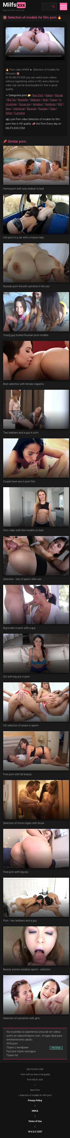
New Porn (37, 95)
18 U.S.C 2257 (35, 1131)
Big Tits (11, 99)
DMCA (35, 1111)
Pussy (53, 99)
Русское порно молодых (21, 1051)
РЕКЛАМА (56, 1048)
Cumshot (19, 113)
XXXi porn (12, 1043)
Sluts (53, 108)
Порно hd (12, 1055)
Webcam (35, 99)
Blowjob (31, 108)
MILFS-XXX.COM (35, 1069)
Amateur (38, 104)
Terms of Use (35, 1121)
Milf (60, 104)
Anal (45, 99)
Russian (43, 108)
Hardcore (50, 104)
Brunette (23, 99)
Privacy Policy (35, 1100)
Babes (49, 95)
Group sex (24, 104)
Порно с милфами (17, 1047)
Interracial (19, 108)
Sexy (8, 108)
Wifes (9, 113)
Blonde (59, 95)
